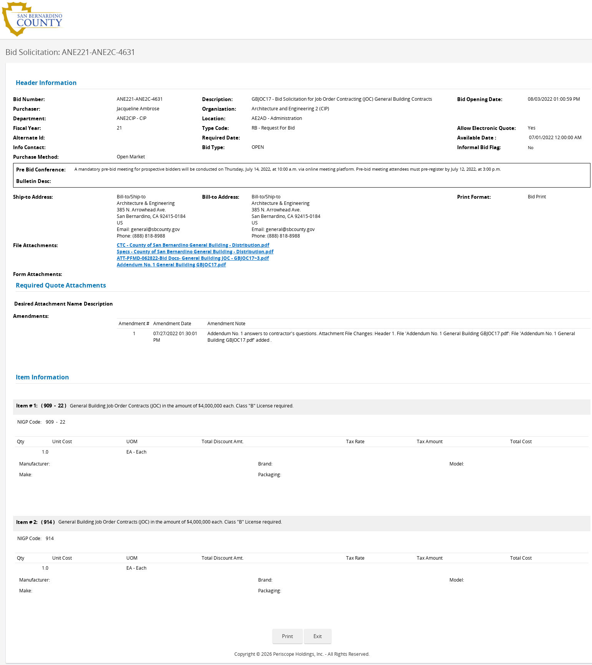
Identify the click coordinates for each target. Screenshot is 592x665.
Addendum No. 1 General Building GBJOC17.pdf (171, 264)
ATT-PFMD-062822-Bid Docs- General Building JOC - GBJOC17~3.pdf (193, 258)
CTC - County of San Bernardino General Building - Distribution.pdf (193, 245)
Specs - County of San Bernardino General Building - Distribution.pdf (195, 251)
